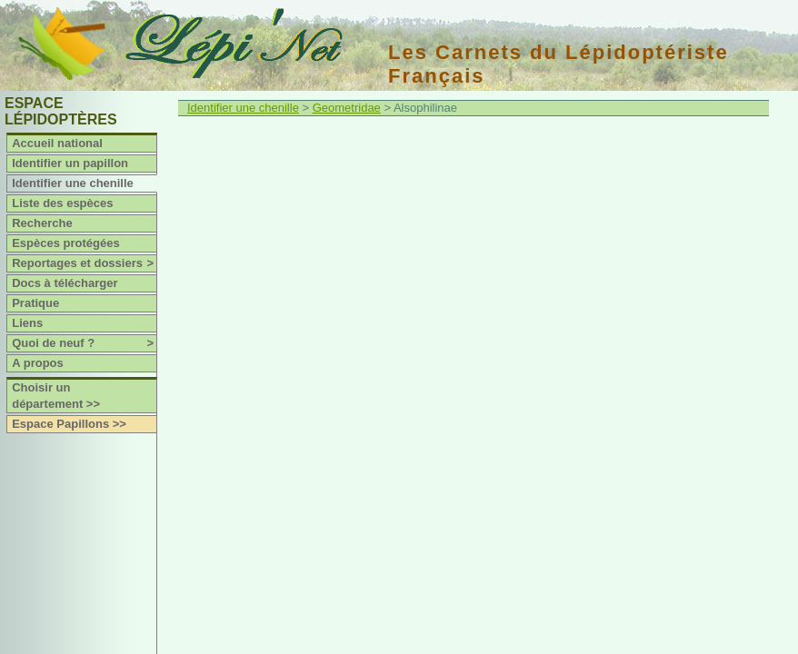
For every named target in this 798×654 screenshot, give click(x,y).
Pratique (35, 303)
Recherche (42, 223)
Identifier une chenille (73, 183)
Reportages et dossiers (84, 263)
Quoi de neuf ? (84, 343)
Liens (27, 323)
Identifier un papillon (70, 163)
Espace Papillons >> (69, 424)
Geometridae (347, 107)
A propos (38, 363)
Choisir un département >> (56, 396)
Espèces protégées (66, 243)
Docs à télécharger (64, 283)
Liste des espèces (62, 203)
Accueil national (57, 143)
